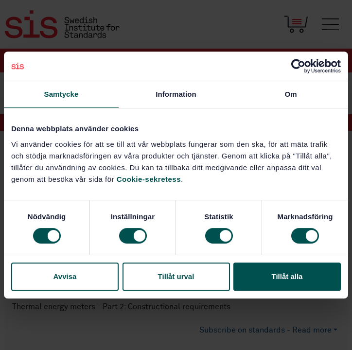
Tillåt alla (287, 276)
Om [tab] (290, 94)
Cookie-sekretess (149, 179)
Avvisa (65, 276)
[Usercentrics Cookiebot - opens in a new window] (298, 66)
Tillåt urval (176, 276)
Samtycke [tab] (61, 94)
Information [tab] (176, 94)
